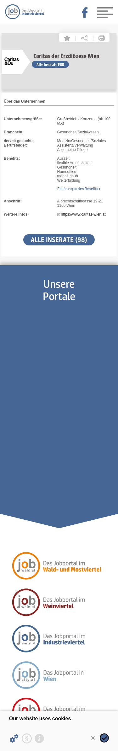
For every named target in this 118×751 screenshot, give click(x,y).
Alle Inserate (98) (50, 64)
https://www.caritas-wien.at (83, 214)
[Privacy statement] (27, 738)
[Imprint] (39, 738)
